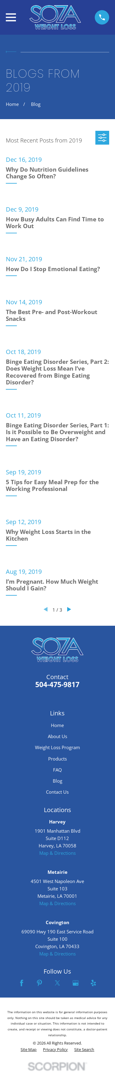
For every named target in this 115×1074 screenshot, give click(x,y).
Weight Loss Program (57, 747)
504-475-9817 (57, 684)
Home (57, 725)
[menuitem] (28, 1050)
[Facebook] (21, 983)
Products (57, 759)
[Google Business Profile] (75, 983)
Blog (57, 781)
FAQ (57, 770)
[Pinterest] (39, 983)
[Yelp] (93, 983)
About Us (57, 736)
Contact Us (57, 792)
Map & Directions (57, 853)
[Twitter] (57, 983)
